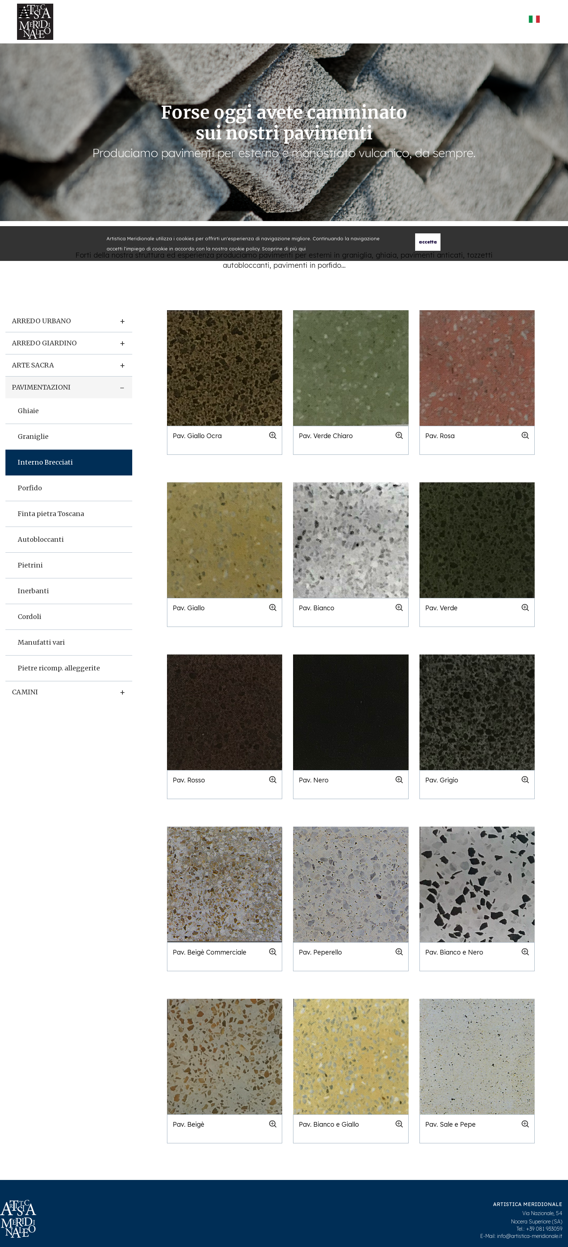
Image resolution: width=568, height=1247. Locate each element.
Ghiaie (28, 411)
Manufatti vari (41, 642)
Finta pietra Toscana (51, 514)
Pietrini (30, 565)
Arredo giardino (44, 343)
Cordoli (29, 616)
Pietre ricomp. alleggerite (59, 668)
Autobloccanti (41, 539)
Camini (25, 692)
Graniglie (33, 436)
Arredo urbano (41, 321)
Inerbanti (33, 591)
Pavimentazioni (41, 387)
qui (302, 249)
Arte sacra (33, 365)
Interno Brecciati (45, 462)
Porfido (30, 488)
